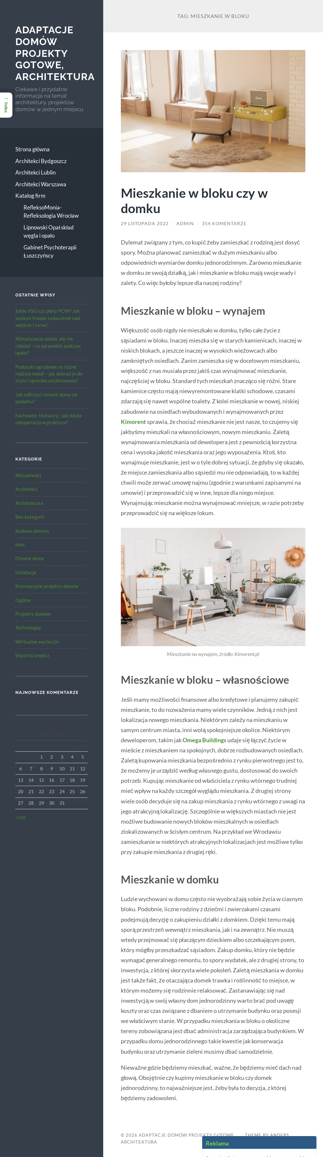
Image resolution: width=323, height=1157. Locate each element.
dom (19, 544)
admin (185, 223)
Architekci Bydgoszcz (41, 161)
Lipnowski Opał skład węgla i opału (49, 231)
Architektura (29, 503)
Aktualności (28, 475)
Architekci (26, 489)
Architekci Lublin (35, 172)
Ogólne (23, 600)
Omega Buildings (204, 740)
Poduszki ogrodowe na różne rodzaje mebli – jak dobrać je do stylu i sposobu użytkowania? (48, 374)
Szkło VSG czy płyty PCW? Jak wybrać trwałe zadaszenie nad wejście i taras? (47, 318)
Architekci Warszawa (40, 184)
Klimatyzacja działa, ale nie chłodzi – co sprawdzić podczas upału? (48, 346)
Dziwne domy (29, 558)
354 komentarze (224, 223)
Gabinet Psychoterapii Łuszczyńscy (50, 251)
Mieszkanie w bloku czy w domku (194, 200)
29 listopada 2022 (145, 223)
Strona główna (32, 149)
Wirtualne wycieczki (37, 642)
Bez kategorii (29, 517)
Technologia (28, 627)
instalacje (25, 572)
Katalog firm (30, 195)
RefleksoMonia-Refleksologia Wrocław (51, 211)
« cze (20, 817)
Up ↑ (273, 1142)
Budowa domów (32, 531)
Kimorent (133, 421)
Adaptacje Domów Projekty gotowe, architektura (55, 53)
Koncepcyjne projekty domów (46, 586)
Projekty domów (32, 614)
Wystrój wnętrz (32, 655)
